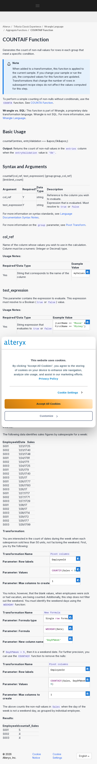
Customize (48, 415)
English (84, 755)
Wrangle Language (53, 26)
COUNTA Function (42, 102)
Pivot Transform (75, 225)
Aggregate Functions (16, 30)
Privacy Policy (48, 378)
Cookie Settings (68, 392)
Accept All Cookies (48, 403)
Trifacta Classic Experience (27, 26)
